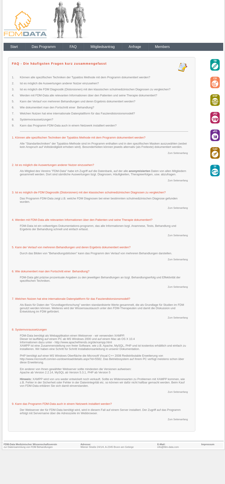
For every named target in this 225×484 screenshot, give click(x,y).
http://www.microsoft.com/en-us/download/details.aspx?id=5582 (61, 359)
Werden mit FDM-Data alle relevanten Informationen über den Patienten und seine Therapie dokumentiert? (88, 95)
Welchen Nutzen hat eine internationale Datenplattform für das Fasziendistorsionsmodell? (77, 113)
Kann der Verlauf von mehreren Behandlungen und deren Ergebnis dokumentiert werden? (77, 101)
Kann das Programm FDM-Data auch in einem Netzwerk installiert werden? (68, 125)
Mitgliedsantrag (102, 47)
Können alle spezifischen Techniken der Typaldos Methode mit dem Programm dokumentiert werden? (85, 77)
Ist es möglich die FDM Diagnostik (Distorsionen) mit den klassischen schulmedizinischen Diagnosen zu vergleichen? (95, 89)
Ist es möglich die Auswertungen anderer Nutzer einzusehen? (59, 83)
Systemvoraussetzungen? (36, 119)
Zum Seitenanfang (178, 153)
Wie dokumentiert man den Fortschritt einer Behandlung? (57, 107)
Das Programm (44, 47)
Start (14, 47)
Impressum (208, 444)
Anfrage (135, 47)
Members (162, 47)
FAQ (73, 47)
